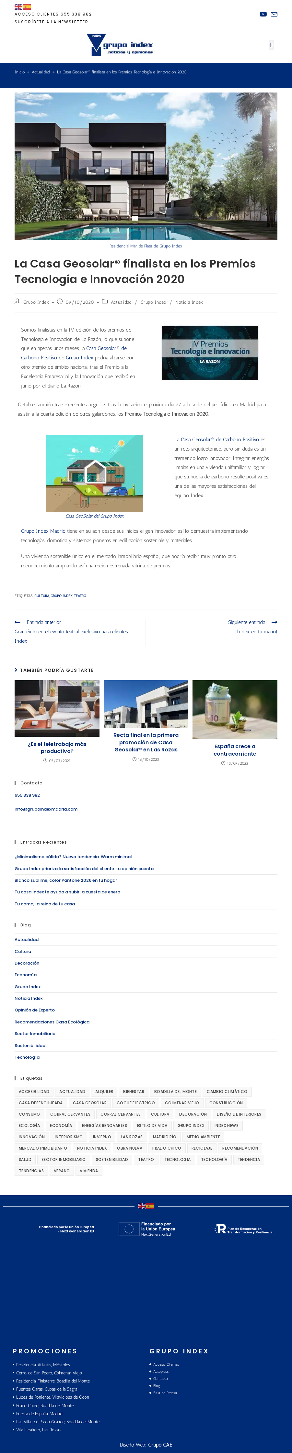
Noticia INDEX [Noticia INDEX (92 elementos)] (92, 1148)
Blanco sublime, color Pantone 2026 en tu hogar (66, 880)
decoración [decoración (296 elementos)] (193, 1114)
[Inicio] (20, 72)
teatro (80, 596)
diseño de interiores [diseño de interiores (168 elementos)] (239, 1114)
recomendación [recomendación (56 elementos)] (240, 1148)
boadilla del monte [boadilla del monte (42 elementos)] (175, 1091)
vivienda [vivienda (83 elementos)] (89, 1171)
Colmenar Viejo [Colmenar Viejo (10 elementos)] (182, 1103)
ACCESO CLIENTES (37, 14)
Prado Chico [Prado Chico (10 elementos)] (166, 1148)
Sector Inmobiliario (35, 1034)
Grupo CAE (160, 1445)
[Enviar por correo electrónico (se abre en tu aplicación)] (273, 14)
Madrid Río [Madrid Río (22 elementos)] (165, 1137)
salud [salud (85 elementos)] (25, 1159)
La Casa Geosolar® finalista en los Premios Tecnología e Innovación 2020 (122, 72)
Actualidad (121, 302)
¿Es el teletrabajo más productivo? (57, 748)
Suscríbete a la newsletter (51, 22)
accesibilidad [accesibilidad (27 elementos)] (34, 1091)
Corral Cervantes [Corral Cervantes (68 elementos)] (70, 1114)
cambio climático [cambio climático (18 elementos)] (227, 1091)
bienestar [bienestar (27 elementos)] (133, 1091)
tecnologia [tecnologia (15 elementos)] (177, 1159)
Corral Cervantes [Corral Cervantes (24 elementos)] (120, 1114)
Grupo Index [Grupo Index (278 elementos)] (191, 1125)
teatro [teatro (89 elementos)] (146, 1159)
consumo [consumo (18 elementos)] (29, 1114)
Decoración (27, 963)
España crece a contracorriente (235, 750)
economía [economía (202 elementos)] (61, 1125)
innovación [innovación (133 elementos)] (32, 1137)
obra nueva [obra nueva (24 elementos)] (129, 1148)
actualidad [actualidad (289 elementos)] (72, 1091)
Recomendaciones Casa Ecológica (52, 1022)
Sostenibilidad (30, 1046)
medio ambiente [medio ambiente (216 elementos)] (203, 1137)
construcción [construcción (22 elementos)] (226, 1103)
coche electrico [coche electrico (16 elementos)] (136, 1103)
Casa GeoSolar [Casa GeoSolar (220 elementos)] (90, 1103)
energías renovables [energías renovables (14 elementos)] (104, 1125)
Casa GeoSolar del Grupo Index (94, 516)
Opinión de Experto (35, 1010)
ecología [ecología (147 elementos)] (29, 1125)
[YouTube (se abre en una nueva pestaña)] (263, 14)
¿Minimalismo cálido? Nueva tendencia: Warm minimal (73, 857)
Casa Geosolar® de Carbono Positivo (221, 439)
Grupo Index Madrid (44, 531)
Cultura (23, 951)
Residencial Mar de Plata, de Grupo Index (146, 246)
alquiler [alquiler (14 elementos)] (104, 1091)
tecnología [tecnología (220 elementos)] (214, 1159)
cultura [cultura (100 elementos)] (160, 1114)
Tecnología (27, 1057)
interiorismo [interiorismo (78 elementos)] (69, 1137)
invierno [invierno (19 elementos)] (102, 1137)
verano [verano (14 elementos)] (62, 1171)
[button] (271, 45)
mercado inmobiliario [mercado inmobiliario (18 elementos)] (43, 1148)
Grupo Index (36, 302)
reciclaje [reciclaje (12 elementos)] (202, 1148)
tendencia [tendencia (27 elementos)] (249, 1159)
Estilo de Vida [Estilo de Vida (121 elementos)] (152, 1125)
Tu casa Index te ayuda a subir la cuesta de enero (67, 892)
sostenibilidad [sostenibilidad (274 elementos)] (112, 1159)
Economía (26, 975)
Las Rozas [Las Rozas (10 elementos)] (132, 1137)
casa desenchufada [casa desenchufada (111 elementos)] (41, 1103)
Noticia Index (189, 302)
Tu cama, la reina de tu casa (45, 904)
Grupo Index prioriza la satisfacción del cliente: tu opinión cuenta (84, 869)
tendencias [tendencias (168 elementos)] (31, 1171)
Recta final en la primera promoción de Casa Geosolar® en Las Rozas (146, 742)
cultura (41, 596)
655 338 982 (76, 14)
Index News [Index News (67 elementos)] (227, 1125)
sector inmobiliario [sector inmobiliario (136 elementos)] (63, 1159)
